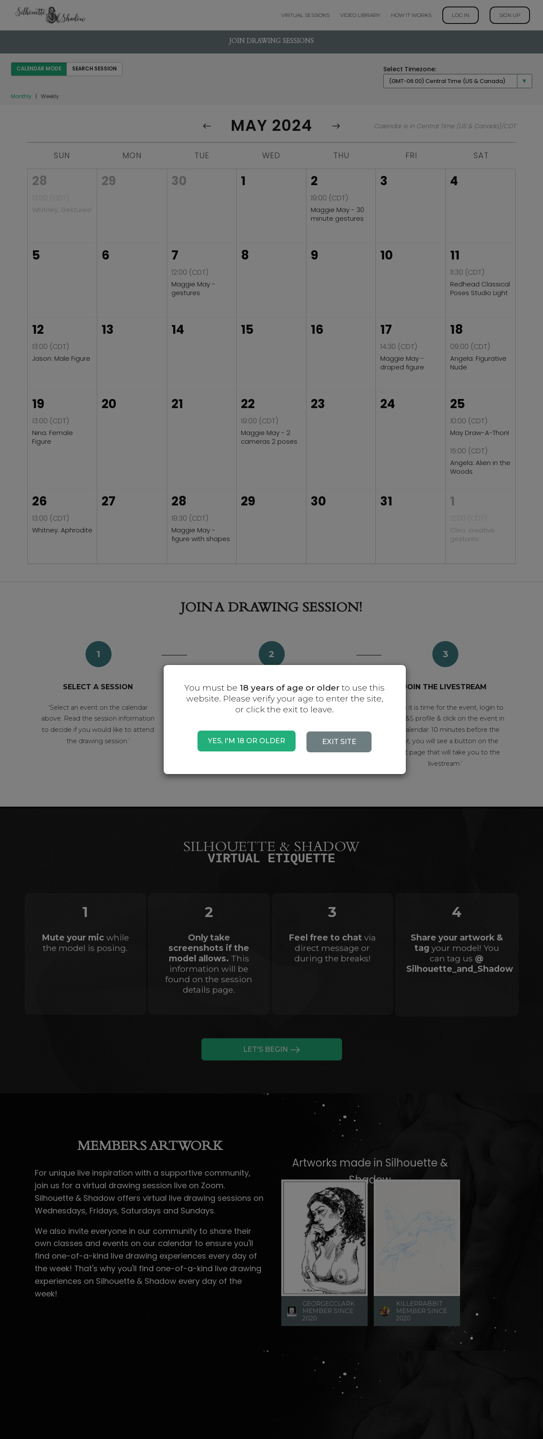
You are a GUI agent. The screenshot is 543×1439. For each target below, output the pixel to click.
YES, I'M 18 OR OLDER (246, 741)
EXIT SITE (339, 742)
